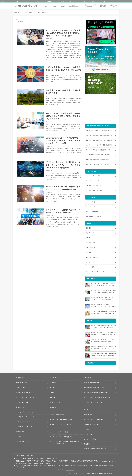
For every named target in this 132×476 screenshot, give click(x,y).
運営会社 (87, 429)
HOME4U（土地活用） (93, 211)
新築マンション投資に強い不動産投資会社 (99, 135)
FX (104, 1)
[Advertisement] (49, 253)
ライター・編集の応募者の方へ (93, 419)
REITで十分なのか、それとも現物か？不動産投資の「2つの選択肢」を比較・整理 (103, 333)
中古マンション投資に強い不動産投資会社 (99, 140)
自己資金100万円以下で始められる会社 (98, 154)
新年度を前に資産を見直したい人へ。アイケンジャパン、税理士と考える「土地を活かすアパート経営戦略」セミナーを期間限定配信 (103, 298)
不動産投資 (49, 1)
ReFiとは (53, 397)
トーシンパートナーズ (93, 180)
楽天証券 (88, 228)
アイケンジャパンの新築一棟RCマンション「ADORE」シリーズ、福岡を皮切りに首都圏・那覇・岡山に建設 (103, 326)
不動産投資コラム (22, 402)
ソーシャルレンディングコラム (27, 397)
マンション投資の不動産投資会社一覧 (97, 392)
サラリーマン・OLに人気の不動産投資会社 (99, 145)
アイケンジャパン (91, 206)
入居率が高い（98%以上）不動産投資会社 (99, 130)
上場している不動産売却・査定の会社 (97, 159)
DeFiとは (53, 392)
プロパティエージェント (93, 185)
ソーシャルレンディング (25, 421)
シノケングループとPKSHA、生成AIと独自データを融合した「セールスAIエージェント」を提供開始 (103, 312)
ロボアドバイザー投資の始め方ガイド (62, 419)
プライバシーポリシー (91, 439)
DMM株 (88, 262)
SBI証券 (88, 237)
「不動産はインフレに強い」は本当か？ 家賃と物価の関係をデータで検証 (103, 340)
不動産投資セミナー (23, 441)
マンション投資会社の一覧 (94, 190)
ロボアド (27, 1)
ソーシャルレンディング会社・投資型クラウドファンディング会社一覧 (65, 442)
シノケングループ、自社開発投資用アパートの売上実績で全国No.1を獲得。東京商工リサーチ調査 (103, 291)
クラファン (38, 1)
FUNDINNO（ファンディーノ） (95, 271)
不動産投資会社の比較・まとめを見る (97, 164)
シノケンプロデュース (93, 202)
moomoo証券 (90, 266)
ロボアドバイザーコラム (25, 392)
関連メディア (113, 5)
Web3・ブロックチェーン (25, 412)
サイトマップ (88, 434)
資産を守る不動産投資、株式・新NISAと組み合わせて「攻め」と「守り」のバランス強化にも (103, 347)
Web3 (73, 5)
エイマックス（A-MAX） (93, 175)
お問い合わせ (88, 414)
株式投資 (93, 1)
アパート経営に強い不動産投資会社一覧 (97, 397)
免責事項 (87, 443)
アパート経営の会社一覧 (93, 216)
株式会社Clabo (70, 469)
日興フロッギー (90, 232)
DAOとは (53, 407)
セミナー (62, 5)
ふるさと (60, 1)
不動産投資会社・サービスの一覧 (94, 387)
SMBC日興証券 (90, 247)
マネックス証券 (90, 242)
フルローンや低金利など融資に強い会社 (98, 149)
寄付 (126, 1)
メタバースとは (55, 402)
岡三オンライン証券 (92, 257)
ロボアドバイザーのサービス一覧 (60, 424)
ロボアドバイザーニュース (25, 416)
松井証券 (88, 252)
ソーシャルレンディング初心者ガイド (62, 436)
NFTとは (53, 387)
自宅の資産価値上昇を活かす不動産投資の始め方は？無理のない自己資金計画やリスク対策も (103, 354)
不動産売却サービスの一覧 (93, 402)
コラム (54, 5)
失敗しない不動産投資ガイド (93, 382)
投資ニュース (20, 407)
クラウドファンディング (89, 5)
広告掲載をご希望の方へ (91, 424)
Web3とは (53, 382)
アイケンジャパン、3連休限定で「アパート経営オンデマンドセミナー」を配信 (103, 305)
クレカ (115, 1)
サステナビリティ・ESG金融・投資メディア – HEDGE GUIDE (92, 473)
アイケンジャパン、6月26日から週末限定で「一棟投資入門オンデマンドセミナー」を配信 (103, 284)
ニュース (45, 5)
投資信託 (82, 1)
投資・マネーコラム (22, 382)
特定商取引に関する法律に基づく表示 (95, 448)
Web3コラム (21, 387)
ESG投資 (71, 1)
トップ (5, 1)
